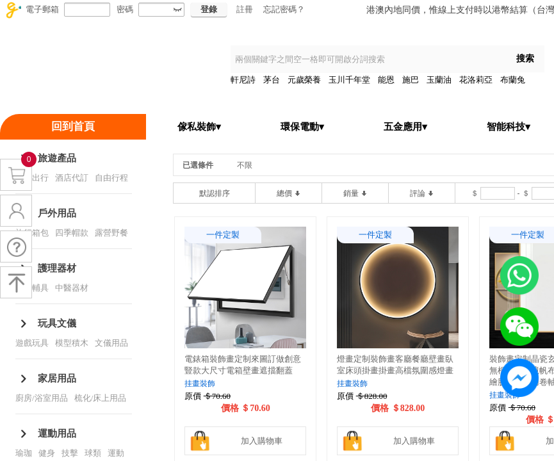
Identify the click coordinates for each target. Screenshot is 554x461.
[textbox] (368, 59)
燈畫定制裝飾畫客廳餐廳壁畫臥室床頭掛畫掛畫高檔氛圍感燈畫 (395, 364)
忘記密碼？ (284, 9)
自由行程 (111, 177)
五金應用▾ (405, 127)
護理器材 (57, 268)
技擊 (69, 453)
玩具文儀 (57, 323)
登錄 (208, 9)
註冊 (244, 9)
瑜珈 (23, 453)
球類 (93, 453)
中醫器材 (71, 288)
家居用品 (57, 378)
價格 (230, 408)
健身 (46, 453)
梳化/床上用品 (100, 398)
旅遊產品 (57, 158)
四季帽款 (71, 233)
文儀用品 (111, 343)
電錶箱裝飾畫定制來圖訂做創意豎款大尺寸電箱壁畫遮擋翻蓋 (242, 364)
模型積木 (71, 343)
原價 (192, 396)
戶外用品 (57, 213)
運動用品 (57, 433)
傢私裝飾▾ (199, 127)
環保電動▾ (302, 127)
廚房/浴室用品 (41, 398)
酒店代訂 (71, 177)
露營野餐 (111, 233)
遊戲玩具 (32, 343)
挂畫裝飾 (199, 383)
